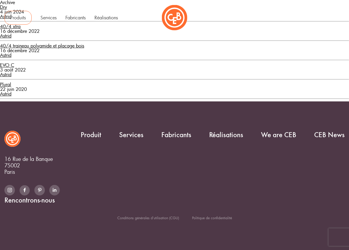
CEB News (275, 17)
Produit (91, 135)
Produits (18, 17)
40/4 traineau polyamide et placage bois (42, 45)
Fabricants (75, 17)
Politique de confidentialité (212, 217)
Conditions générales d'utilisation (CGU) (148, 217)
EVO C (7, 65)
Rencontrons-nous (312, 17)
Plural (5, 84)
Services (48, 17)
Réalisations (106, 17)
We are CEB (243, 17)
